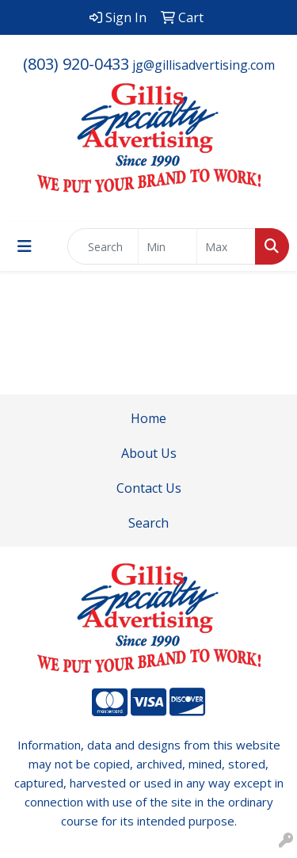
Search (148, 523)
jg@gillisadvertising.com (203, 65)
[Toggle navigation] (24, 246)
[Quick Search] (103, 246)
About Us (149, 453)
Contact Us (148, 488)
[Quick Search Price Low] (167, 246)
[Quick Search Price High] (226, 246)
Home (148, 418)
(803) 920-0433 (76, 63)
